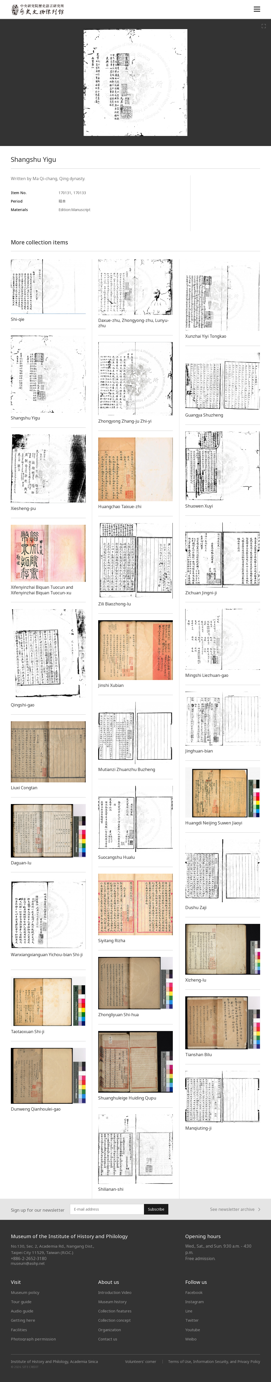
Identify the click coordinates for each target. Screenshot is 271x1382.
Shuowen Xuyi (199, 506)
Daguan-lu (22, 863)
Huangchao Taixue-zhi (121, 506)
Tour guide (21, 1301)
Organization (110, 1329)
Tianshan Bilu (199, 1054)
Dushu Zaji (196, 907)
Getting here (23, 1320)
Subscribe (156, 1209)
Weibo (191, 1339)
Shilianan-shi (111, 1189)
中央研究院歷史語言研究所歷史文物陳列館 (37, 9)
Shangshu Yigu (26, 418)
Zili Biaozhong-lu (116, 604)
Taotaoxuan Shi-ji (29, 1031)
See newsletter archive (235, 1209)
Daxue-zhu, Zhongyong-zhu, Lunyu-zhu (135, 323)
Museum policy (25, 1292)
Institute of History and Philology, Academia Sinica (54, 1361)
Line (189, 1310)
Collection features (116, 1310)
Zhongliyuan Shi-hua (119, 1015)
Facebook (194, 1292)
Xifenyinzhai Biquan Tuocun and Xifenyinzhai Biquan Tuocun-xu (44, 590)
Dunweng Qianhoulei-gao (37, 1109)
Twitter (192, 1320)
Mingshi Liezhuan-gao (208, 675)
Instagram (195, 1301)
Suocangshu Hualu (117, 857)
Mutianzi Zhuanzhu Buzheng (128, 769)
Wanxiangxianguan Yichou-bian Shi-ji (48, 957)
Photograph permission (33, 1339)
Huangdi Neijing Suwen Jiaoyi (215, 823)
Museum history (113, 1301)
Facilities (19, 1329)
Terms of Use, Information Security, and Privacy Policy (213, 1361)
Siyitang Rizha (112, 940)
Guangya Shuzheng (205, 415)
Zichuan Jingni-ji (202, 593)
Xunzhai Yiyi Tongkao (207, 336)
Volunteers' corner (139, 1361)
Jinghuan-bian (199, 751)
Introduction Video (115, 1292)
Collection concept (115, 1320)
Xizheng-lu (196, 980)
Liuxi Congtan (25, 788)
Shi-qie (18, 319)
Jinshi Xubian (111, 685)
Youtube (193, 1329)
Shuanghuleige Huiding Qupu (129, 1098)
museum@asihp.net (28, 1263)
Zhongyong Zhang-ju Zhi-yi (126, 421)
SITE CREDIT (30, 1367)
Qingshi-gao (23, 705)
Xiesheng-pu (24, 508)
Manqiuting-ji (199, 1128)
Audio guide (22, 1310)
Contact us (108, 1339)
